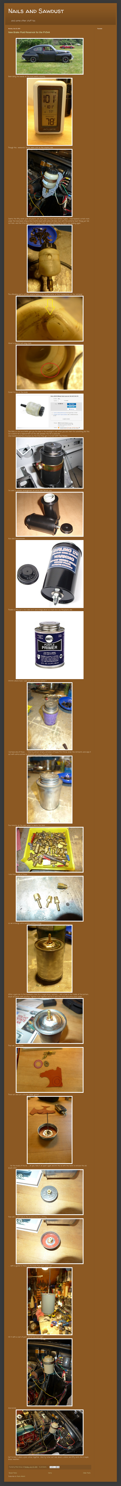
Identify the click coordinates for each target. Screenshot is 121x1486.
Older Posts (86, 1473)
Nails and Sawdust (36, 11)
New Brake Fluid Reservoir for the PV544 (29, 32)
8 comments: (43, 1467)
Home (50, 1473)
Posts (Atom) (21, 1476)
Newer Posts (13, 1473)
